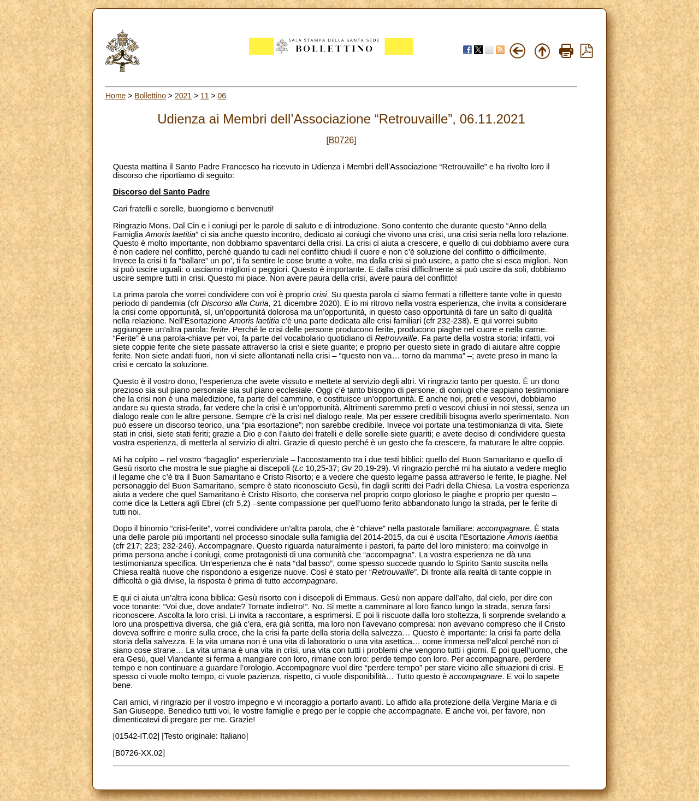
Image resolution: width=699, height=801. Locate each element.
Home (115, 95)
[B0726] (341, 140)
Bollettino (150, 95)
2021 (183, 95)
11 (204, 95)
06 (222, 95)
